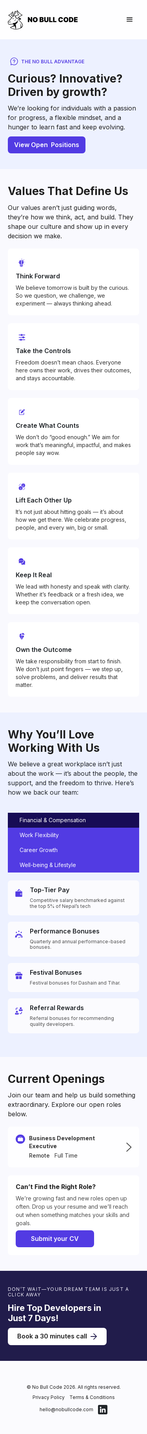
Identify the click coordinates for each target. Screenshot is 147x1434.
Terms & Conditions (92, 1397)
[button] (129, 19)
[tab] (73, 820)
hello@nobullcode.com (66, 1409)
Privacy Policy (49, 1397)
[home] (47, 19)
